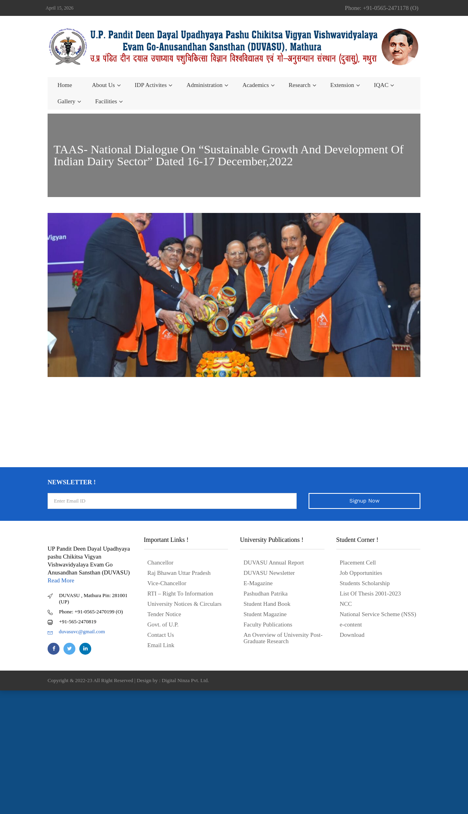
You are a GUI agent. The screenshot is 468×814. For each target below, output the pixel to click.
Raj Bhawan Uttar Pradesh (179, 573)
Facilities (106, 101)
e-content (351, 624)
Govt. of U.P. (163, 624)
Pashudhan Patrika (266, 593)
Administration (204, 85)
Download (352, 635)
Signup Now (364, 501)
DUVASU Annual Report (274, 562)
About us (103, 85)
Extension (342, 85)
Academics (255, 85)
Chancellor (161, 562)
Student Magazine (265, 614)
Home (65, 85)
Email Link (161, 645)
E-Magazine (258, 583)
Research (300, 85)
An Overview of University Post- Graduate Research (283, 638)
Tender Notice (164, 614)
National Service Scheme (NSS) (378, 614)
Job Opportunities (361, 573)
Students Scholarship (365, 583)
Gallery (66, 101)
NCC (346, 604)
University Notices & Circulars (185, 604)
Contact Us (161, 635)
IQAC (381, 85)
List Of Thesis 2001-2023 (370, 593)
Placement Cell (358, 562)
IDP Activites (151, 85)
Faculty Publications (268, 624)
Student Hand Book (267, 604)
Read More (61, 580)
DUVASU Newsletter (269, 573)
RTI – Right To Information (180, 593)
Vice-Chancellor (167, 583)
